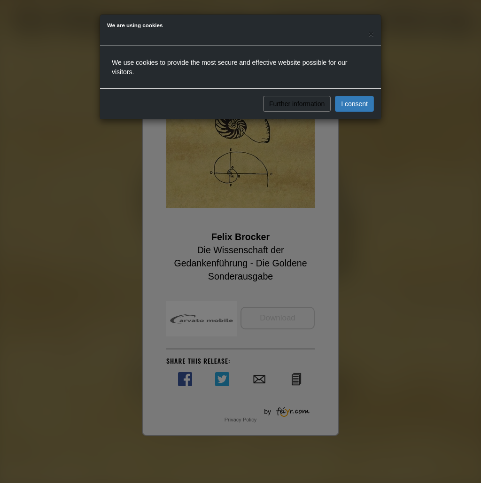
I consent (354, 104)
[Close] (371, 34)
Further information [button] (297, 104)
